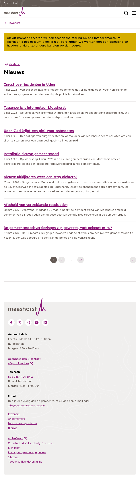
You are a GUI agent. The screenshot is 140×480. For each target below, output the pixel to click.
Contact (11, 4)
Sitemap (13, 457)
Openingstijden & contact (24, 359)
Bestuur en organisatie (22, 423)
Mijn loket (14, 448)
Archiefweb (17, 438)
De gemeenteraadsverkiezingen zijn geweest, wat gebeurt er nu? (58, 228)
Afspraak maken (20, 363)
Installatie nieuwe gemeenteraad (31, 154)
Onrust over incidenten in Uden (29, 85)
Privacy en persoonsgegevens (27, 452)
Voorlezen (12, 64)
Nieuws (12, 428)
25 (81, 259)
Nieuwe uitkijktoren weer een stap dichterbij (40, 177)
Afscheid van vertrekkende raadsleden (35, 205)
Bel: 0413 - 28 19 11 (20, 377)
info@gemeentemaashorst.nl (26, 405)
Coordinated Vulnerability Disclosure (31, 443)
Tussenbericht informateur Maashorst (35, 108)
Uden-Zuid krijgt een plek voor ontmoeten (39, 131)
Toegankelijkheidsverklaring (25, 462)
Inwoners (14, 414)
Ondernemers (16, 419)
